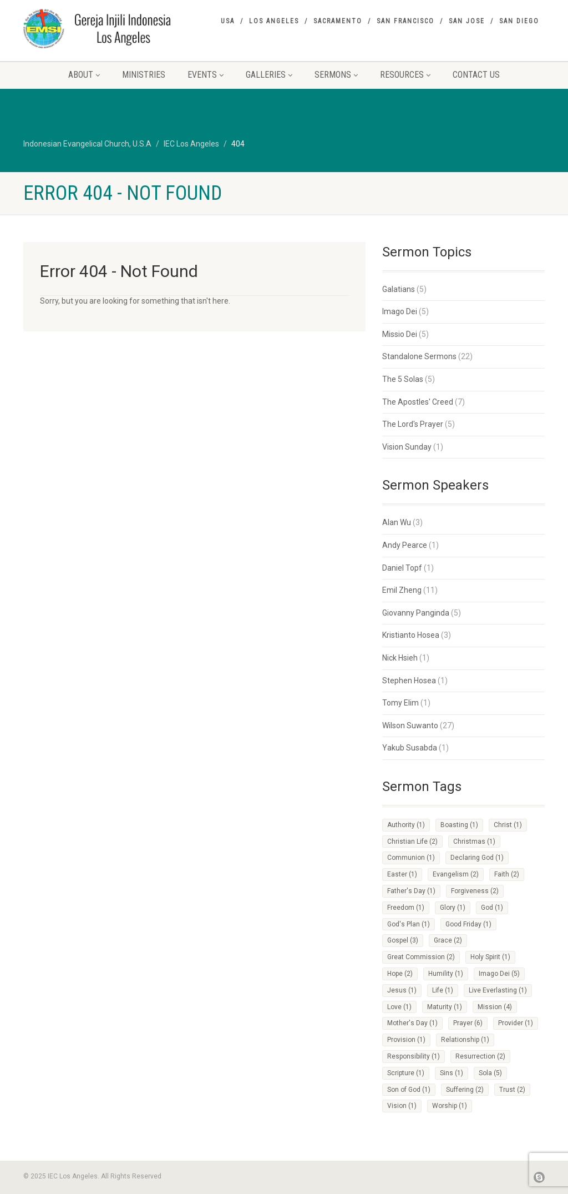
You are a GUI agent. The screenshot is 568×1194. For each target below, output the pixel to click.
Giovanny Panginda (415, 612)
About (84, 74)
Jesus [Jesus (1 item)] (402, 990)
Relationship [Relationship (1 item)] (465, 1040)
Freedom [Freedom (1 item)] (405, 907)
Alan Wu (396, 522)
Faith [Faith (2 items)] (506, 874)
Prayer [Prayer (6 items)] (468, 1023)
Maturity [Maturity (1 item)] (444, 1007)
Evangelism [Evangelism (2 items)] (456, 874)
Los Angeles (274, 21)
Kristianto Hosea (410, 635)
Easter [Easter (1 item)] (402, 874)
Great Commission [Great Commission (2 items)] (421, 957)
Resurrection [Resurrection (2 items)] (480, 1056)
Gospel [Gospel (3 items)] (402, 940)
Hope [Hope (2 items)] (400, 974)
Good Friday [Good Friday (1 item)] (468, 924)
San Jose (467, 21)
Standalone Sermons (419, 356)
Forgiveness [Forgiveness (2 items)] (475, 891)
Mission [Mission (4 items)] (495, 1007)
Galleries (269, 74)
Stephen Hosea (409, 680)
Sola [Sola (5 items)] (490, 1073)
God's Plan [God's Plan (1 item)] (408, 924)
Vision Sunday (407, 446)
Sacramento (337, 21)
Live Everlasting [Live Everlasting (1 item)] (498, 990)
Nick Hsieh (400, 657)
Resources (405, 74)
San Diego (519, 21)
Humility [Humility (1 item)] (445, 974)
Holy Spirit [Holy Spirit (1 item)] (490, 957)
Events (205, 74)
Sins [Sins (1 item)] (451, 1073)
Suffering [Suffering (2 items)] (465, 1090)
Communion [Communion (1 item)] (411, 858)
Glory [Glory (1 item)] (452, 907)
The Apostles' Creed (417, 401)
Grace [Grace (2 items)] (448, 940)
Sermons (336, 74)
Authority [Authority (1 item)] (406, 825)
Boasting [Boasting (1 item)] (459, 825)
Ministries (143, 74)
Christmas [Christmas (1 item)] (474, 841)
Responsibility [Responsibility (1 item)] (413, 1056)
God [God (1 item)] (492, 907)
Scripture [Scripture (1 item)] (405, 1073)
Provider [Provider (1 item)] (515, 1023)
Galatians (398, 289)
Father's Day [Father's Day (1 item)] (411, 891)
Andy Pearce (404, 545)
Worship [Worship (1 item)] (449, 1106)
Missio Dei (399, 334)
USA (228, 21)
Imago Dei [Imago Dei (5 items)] (499, 974)
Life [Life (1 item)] (442, 990)
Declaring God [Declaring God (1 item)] (477, 858)
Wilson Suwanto (410, 725)
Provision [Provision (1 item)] (406, 1040)
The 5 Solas (402, 379)
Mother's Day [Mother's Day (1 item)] (412, 1023)
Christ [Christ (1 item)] (508, 825)
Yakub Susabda (409, 747)
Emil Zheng (402, 590)
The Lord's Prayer (412, 424)
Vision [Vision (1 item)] (402, 1106)
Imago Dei (399, 311)
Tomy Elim (400, 702)
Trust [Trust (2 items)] (512, 1090)
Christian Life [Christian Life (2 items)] (412, 841)
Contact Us (476, 74)
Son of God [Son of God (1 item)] (408, 1090)
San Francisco (405, 21)
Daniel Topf (402, 567)
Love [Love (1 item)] (399, 1007)
